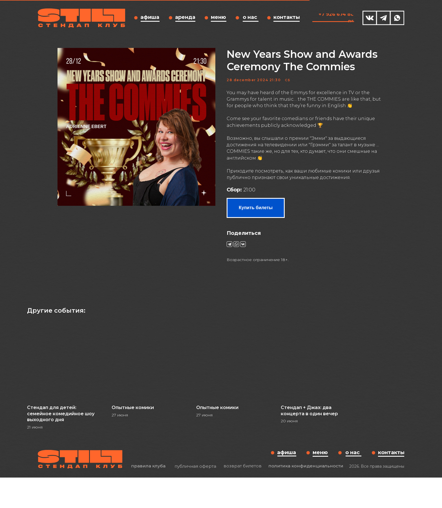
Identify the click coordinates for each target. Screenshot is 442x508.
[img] (370, 18)
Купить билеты (256, 222)
